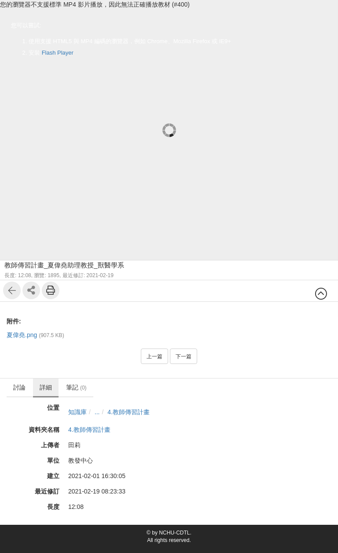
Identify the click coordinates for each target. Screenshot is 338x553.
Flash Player (57, 52)
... (97, 412)
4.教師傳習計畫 (128, 412)
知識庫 (77, 412)
